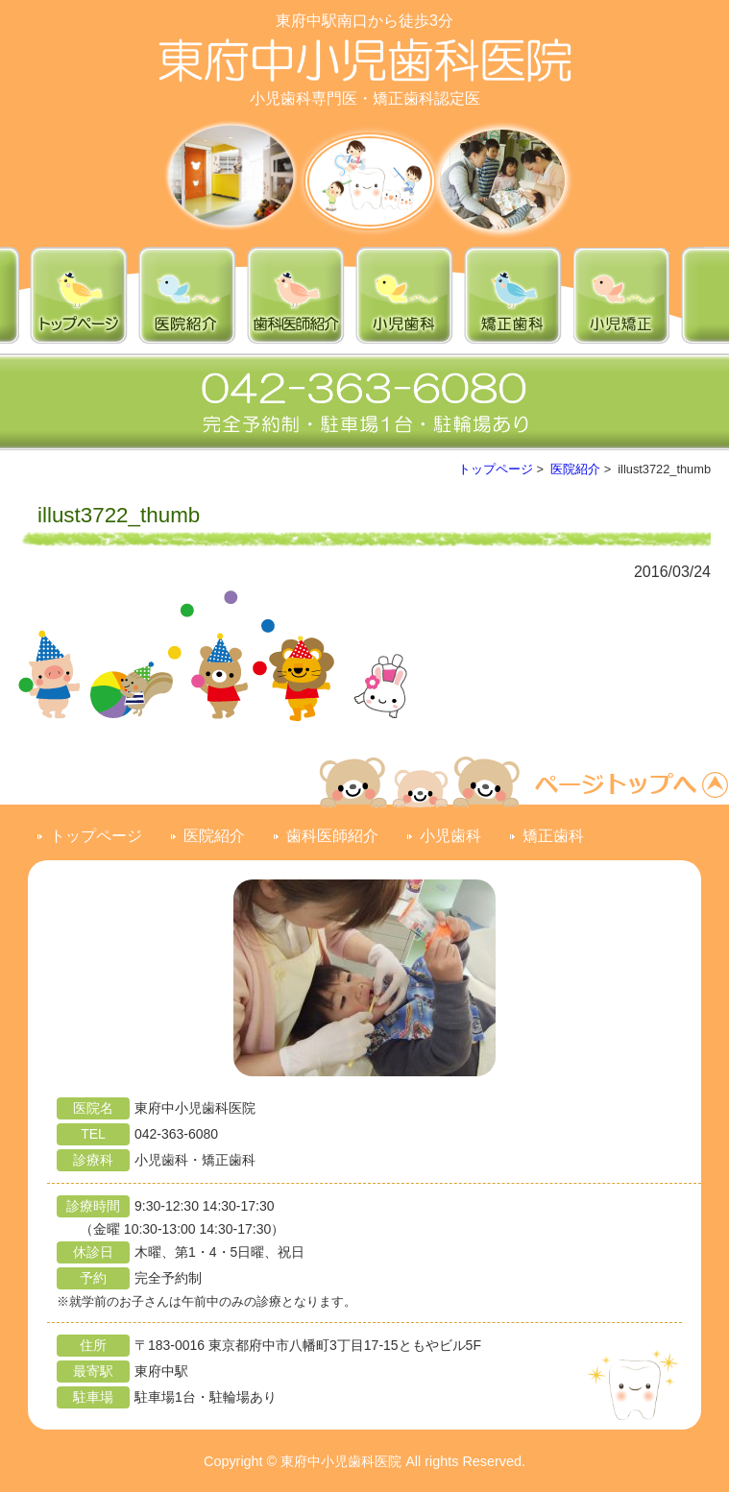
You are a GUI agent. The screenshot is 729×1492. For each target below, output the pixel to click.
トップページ (495, 469)
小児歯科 (450, 836)
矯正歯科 (553, 836)
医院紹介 (575, 469)
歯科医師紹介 (332, 836)
